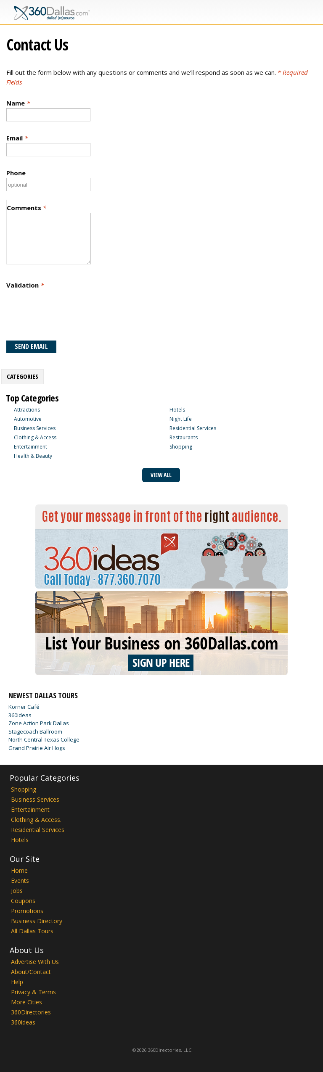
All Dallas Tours (32, 931)
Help (17, 982)
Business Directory (36, 921)
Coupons (23, 901)
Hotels (177, 409)
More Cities (26, 1002)
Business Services (35, 428)
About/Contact (31, 972)
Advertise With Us (35, 962)
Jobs (17, 891)
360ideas (20, 715)
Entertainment (30, 446)
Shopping (180, 446)
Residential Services (192, 428)
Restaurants (183, 437)
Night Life (180, 418)
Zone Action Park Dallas (38, 723)
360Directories (31, 1012)
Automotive (28, 418)
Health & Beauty (33, 455)
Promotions (27, 911)
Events (20, 881)
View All (161, 475)
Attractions (27, 409)
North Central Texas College (43, 739)
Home (19, 870)
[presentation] (70, 314)
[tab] (22, 376)
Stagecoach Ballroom (35, 731)
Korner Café (24, 706)
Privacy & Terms (33, 992)
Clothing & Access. (36, 437)
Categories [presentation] (22, 376)
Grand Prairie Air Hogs (36, 748)
